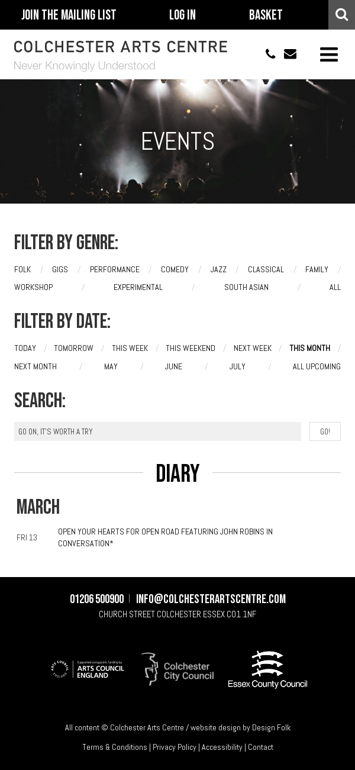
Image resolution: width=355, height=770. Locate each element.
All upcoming (317, 366)
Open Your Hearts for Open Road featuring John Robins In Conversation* (165, 537)
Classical (266, 269)
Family (316, 269)
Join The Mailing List (69, 15)
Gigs (60, 269)
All (335, 287)
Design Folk (271, 727)
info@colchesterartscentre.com (286, 54)
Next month (35, 366)
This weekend (190, 348)
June (173, 366)
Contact (260, 747)
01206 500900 (265, 54)
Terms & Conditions (114, 747)
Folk (22, 269)
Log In (182, 15)
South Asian (246, 287)
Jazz (219, 269)
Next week (253, 348)
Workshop (33, 287)
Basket (266, 15)
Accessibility (222, 747)
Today (25, 348)
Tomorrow (73, 348)
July (238, 366)
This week (130, 348)
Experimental (138, 287)
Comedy (175, 269)
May (111, 366)
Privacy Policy (174, 747)
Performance (115, 269)
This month (309, 348)
